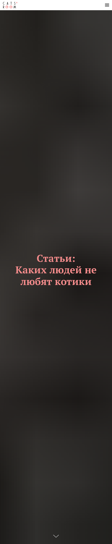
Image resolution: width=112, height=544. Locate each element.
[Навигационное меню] (107, 5)
